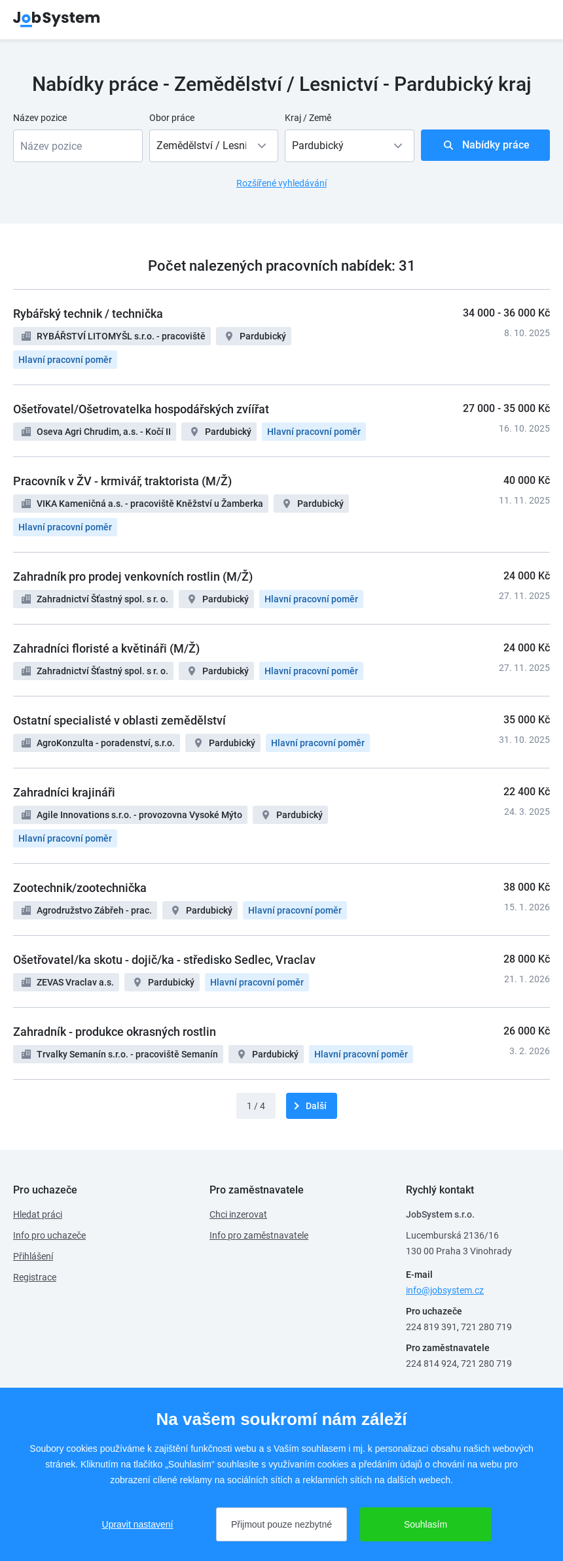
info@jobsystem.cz (445, 1290)
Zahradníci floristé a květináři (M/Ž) (106, 648)
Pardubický (263, 336)
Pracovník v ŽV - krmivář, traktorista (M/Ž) (122, 481)
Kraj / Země (308, 117)
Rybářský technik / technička (88, 313)
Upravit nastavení (137, 1524)
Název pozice (40, 117)
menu (533, 19)
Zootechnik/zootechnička (80, 888)
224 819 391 (431, 1327)
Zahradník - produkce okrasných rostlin (114, 1031)
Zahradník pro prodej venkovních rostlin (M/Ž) (133, 576)
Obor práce (171, 117)
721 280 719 (486, 1327)
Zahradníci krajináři (64, 792)
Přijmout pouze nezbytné (281, 1524)
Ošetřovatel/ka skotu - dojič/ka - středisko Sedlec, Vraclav (164, 960)
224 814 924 (431, 1363)
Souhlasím (425, 1524)
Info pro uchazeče (49, 1235)
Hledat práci (37, 1214)
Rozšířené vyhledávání (281, 183)
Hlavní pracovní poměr (65, 359)
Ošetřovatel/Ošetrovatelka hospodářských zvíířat (141, 409)
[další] (311, 1106)
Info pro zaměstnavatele (258, 1235)
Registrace (34, 1277)
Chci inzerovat (238, 1214)
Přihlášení (33, 1256)
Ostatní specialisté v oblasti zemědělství (119, 720)
